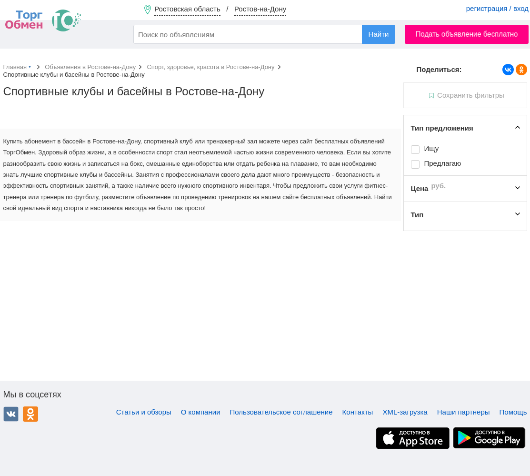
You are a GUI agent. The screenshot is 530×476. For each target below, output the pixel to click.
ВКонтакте (11, 414)
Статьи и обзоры (143, 412)
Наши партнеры (463, 412)
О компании (200, 412)
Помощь (513, 412)
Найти (379, 34)
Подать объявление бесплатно (467, 34)
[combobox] (264, 34)
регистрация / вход (497, 8)
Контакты (357, 412)
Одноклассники (30, 414)
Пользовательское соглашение (281, 412)
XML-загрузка (404, 412)
